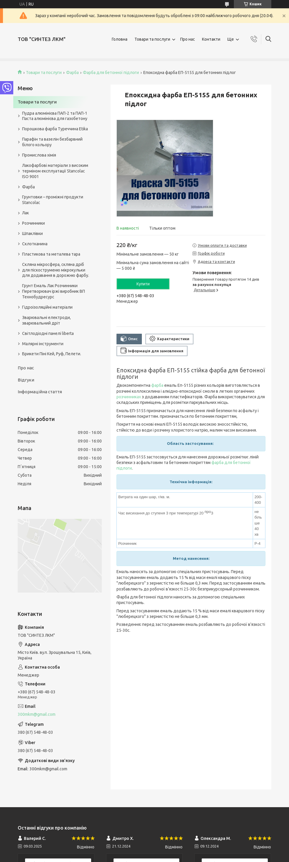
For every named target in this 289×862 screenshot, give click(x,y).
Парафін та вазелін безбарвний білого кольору (52, 142)
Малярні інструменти (42, 343)
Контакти (211, 39)
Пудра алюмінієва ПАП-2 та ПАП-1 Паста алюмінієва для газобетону (54, 116)
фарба (157, 385)
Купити (143, 284)
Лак (25, 212)
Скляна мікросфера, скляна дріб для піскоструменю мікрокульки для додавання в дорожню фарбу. (55, 270)
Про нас (187, 39)
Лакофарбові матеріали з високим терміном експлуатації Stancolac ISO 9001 (55, 171)
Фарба (72, 72)
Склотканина (34, 243)
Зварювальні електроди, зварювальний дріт (46, 320)
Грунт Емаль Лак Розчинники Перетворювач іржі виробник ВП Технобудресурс (53, 291)
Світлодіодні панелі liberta (48, 333)
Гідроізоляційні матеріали (47, 307)
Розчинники (33, 223)
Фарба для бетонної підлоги (111, 72)
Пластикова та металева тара (51, 254)
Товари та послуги (152, 39)
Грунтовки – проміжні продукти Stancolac (52, 200)
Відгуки (26, 379)
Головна (119, 39)
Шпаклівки (32, 233)
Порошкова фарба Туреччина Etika (55, 128)
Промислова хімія (39, 155)
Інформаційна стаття (40, 391)
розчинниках (128, 396)
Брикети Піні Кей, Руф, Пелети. (51, 353)
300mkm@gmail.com (36, 714)
